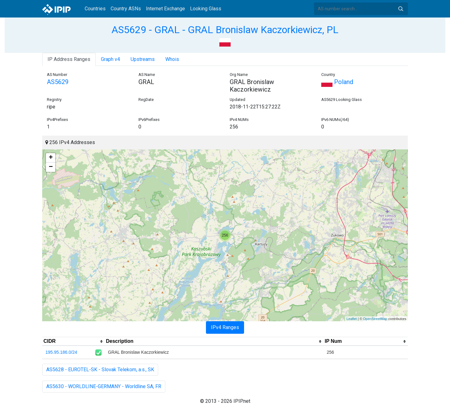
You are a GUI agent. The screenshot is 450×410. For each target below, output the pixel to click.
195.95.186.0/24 (61, 352)
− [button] (51, 167)
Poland (337, 82)
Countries (95, 9)
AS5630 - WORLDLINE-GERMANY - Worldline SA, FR (103, 386)
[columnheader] (73, 341)
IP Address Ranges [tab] (69, 59)
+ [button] (51, 157)
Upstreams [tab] (143, 59)
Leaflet (352, 319)
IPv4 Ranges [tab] (225, 327)
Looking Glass (205, 9)
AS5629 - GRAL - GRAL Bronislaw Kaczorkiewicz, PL (225, 30)
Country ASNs (126, 9)
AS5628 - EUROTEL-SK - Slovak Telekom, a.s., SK (100, 369)
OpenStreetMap (375, 319)
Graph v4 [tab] (110, 59)
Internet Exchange (165, 9)
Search (400, 8)
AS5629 (57, 82)
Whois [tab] (172, 59)
